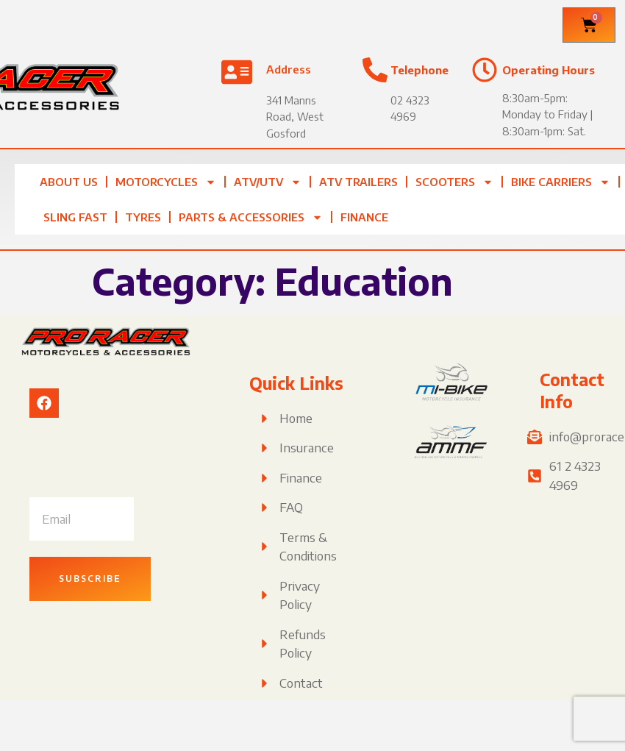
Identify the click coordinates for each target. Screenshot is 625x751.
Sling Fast (75, 217)
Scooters (454, 182)
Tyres (143, 217)
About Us (69, 181)
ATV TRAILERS (358, 181)
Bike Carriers (560, 182)
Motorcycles (165, 182)
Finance (364, 217)
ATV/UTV (267, 182)
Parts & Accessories (251, 217)
